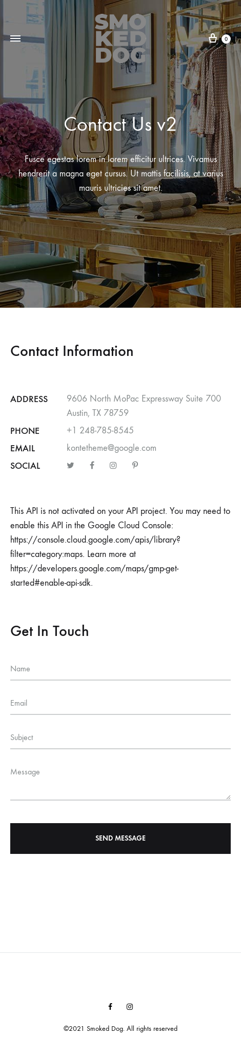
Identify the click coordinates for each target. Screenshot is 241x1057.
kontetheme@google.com (111, 448)
